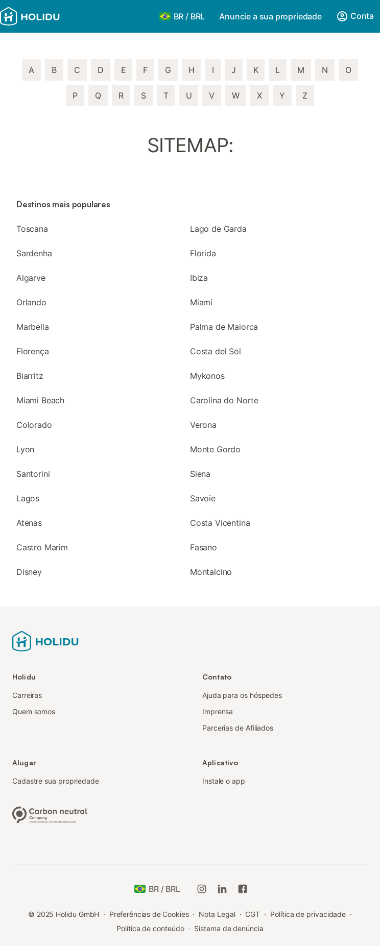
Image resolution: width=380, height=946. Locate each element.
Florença (32, 351)
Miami (201, 302)
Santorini (33, 474)
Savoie (203, 498)
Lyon (25, 449)
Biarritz (29, 376)
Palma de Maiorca (224, 327)
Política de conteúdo (150, 928)
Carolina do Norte (224, 400)
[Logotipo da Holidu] (50, 16)
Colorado (34, 425)
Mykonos (207, 376)
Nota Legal (217, 914)
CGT (252, 914)
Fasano (203, 547)
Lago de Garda (218, 229)
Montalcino (211, 572)
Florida (203, 253)
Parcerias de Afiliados (237, 727)
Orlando (31, 302)
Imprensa (217, 711)
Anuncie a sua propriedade (270, 16)
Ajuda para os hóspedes (242, 695)
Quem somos (33, 711)
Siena (200, 474)
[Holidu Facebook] (242, 889)
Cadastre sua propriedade (55, 781)
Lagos (27, 498)
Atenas (29, 523)
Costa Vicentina (220, 523)
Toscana (32, 229)
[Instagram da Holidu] (202, 889)
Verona (203, 425)
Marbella (32, 327)
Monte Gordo (215, 449)
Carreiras (27, 695)
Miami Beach (40, 400)
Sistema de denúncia (228, 928)
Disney (29, 572)
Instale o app (223, 781)
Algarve (30, 278)
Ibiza (199, 278)
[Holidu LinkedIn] (222, 889)
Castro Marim (42, 547)
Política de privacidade (308, 914)
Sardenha (34, 253)
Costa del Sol (215, 351)
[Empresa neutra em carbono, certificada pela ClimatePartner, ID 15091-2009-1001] (50, 814)
